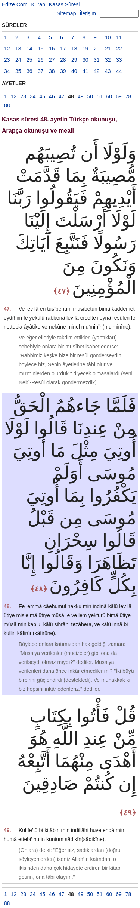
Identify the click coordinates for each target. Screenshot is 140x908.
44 (119, 71)
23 (7, 60)
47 (62, 96)
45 (43, 96)
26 (41, 60)
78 (128, 96)
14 (29, 49)
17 (63, 49)
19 (85, 49)
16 (52, 49)
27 (52, 60)
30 (85, 60)
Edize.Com (14, 4)
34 (7, 71)
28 (63, 60)
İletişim (88, 13)
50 (90, 96)
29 (74, 60)
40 (74, 71)
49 (81, 96)
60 (109, 96)
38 (52, 71)
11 (119, 37)
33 (119, 60)
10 (108, 37)
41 (85, 71)
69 (119, 96)
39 (63, 71)
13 (18, 49)
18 (74, 49)
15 (41, 49)
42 (97, 71)
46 (52, 96)
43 (108, 71)
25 (29, 60)
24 (18, 60)
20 (97, 49)
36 (29, 71)
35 (18, 71)
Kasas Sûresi (64, 4)
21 (108, 49)
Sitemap (66, 13)
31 (97, 60)
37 (41, 71)
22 (119, 49)
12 (7, 49)
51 (100, 96)
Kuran (38, 4)
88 (7, 105)
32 (108, 60)
